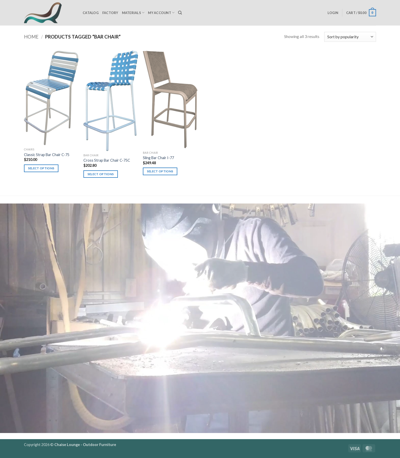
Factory (110, 13)
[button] (333, 12)
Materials (133, 12)
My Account (161, 12)
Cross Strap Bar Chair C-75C (106, 160)
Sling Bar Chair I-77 (158, 158)
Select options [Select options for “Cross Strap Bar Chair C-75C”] (101, 174)
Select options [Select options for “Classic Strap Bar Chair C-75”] (41, 168)
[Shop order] (350, 37)
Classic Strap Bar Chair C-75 (46, 154)
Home (31, 37)
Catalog (91, 13)
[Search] (180, 13)
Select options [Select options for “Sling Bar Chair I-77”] (160, 171)
